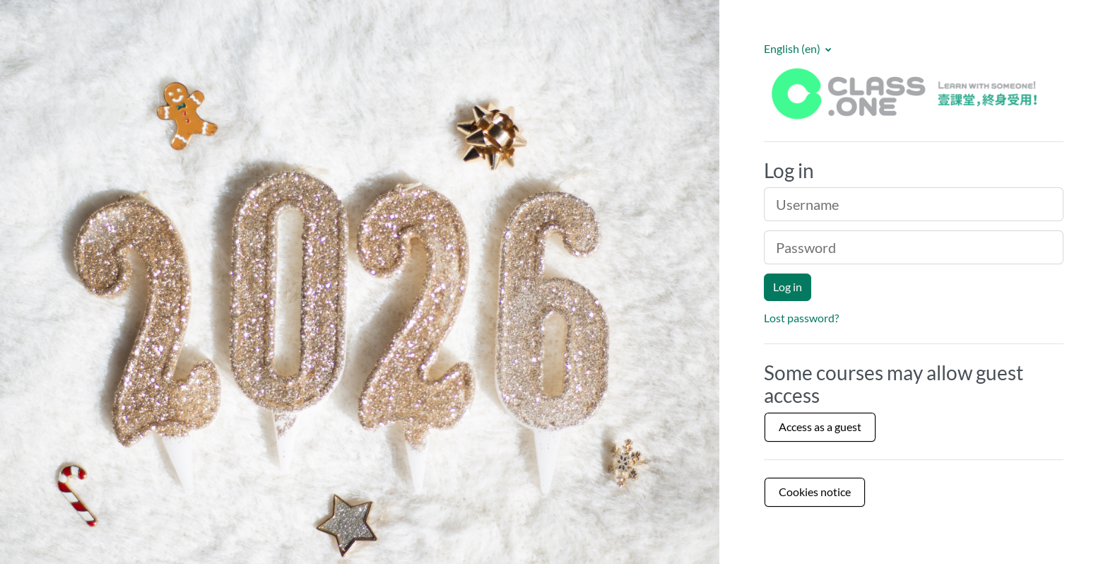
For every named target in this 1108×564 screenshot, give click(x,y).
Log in (787, 286)
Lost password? (801, 317)
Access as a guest (820, 426)
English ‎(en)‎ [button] (793, 48)
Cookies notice (815, 491)
